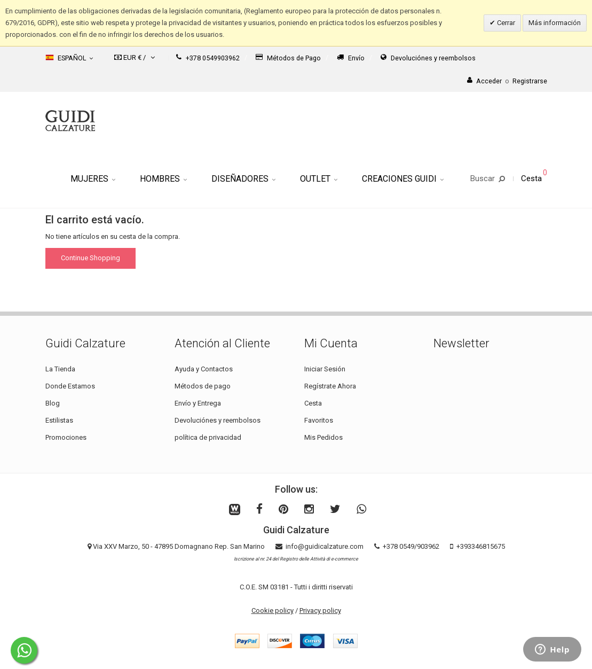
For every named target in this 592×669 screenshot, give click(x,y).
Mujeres (92, 179)
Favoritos (318, 420)
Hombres (163, 179)
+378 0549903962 (208, 58)
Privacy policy (320, 610)
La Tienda (60, 369)
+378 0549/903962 (411, 546)
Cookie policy (272, 610)
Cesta (313, 403)
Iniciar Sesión (324, 369)
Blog (52, 403)
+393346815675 (480, 546)
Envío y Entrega (198, 403)
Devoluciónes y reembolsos (428, 58)
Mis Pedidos (323, 437)
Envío (351, 58)
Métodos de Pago (288, 58)
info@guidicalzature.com (325, 546)
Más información (554, 23)
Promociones (65, 437)
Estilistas (59, 420)
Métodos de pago (203, 386)
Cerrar (505, 23)
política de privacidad (208, 437)
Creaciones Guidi (403, 179)
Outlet (318, 179)
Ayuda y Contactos (204, 369)
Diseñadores (243, 179)
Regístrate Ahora (330, 386)
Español (69, 57)
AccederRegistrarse (507, 81)
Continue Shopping (90, 258)
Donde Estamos (70, 386)
